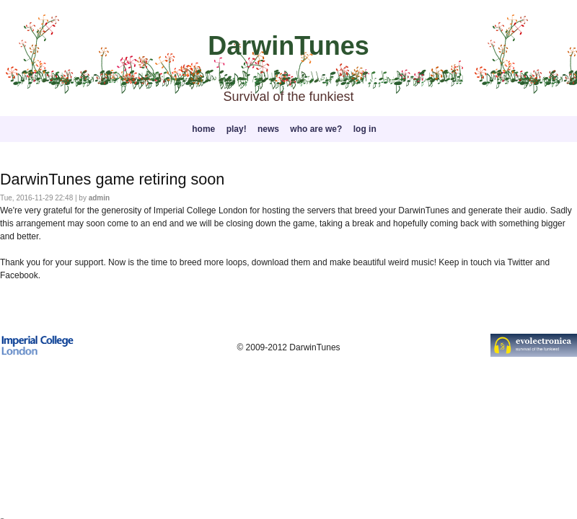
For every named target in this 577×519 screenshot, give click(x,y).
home (203, 129)
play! (236, 129)
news (268, 129)
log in (364, 129)
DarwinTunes (288, 46)
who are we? (316, 129)
